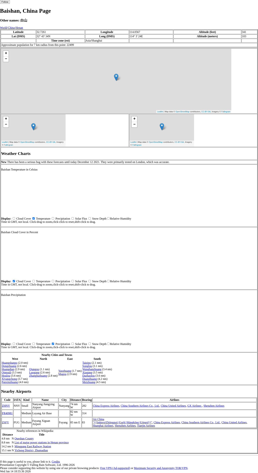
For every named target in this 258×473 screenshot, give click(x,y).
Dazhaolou (88, 375)
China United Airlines (173, 405)
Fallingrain (225, 112)
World (3, 27)
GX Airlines (194, 405)
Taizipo (86, 362)
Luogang (34, 372)
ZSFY (5, 422)
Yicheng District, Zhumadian (31, 450)
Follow (4, 2)
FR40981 (7, 413)
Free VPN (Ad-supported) (115, 468)
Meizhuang (88, 382)
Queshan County (24, 438)
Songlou (87, 366)
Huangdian (8, 369)
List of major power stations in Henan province (42, 442)
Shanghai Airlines (103, 425)
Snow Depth (99, 218)
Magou (62, 374)
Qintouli (6, 372)
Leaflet (160, 112)
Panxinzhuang (10, 382)
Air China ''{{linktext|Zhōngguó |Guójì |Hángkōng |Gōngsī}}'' (122, 421)
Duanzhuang (89, 378)
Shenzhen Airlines (213, 405)
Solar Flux (81, 218)
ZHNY (6, 405)
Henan (19, 27)
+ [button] (6, 53)
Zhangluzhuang (38, 375)
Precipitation (62, 218)
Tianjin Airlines (146, 425)
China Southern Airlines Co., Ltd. (140, 405)
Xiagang (87, 372)
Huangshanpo (9, 362)
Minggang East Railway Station (33, 446)
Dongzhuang (9, 366)
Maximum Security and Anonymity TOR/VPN (161, 468)
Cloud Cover (23, 218)
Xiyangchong (9, 378)
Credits (56, 461)
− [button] (6, 59)
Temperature (43, 218)
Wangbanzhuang (91, 369)
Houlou (6, 375)
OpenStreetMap (183, 112)
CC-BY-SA (206, 112)
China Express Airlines (106, 405)
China (11, 27)
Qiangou (34, 369)
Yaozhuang (64, 370)
